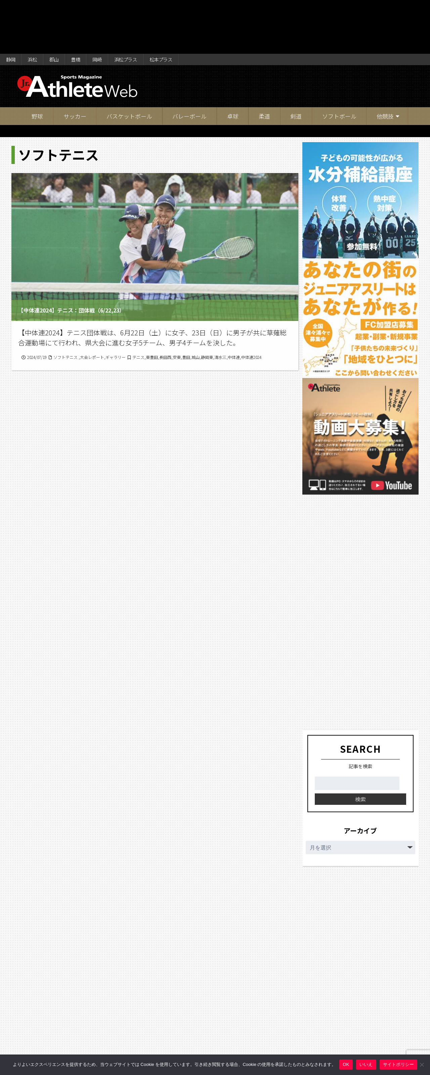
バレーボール (189, 65)
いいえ (366, 1064)
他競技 (385, 65)
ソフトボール (339, 65)
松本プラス (183, 7)
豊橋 (85, 7)
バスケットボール (129, 65)
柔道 (264, 65)
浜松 (36, 7)
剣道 (296, 65)
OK (346, 1064)
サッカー (74, 65)
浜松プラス (142, 7)
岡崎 (110, 7)
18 (210, 1014)
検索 (360, 748)
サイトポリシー (398, 1064)
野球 (37, 65)
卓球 (233, 65)
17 (192, 1014)
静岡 (12, 7)
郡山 (61, 7)
